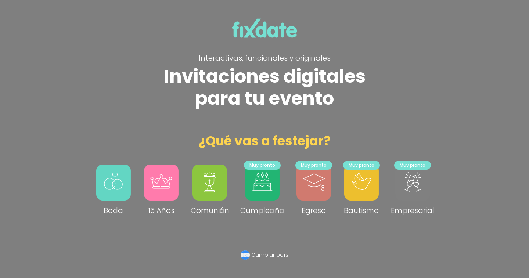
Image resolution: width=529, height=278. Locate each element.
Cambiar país (269, 255)
